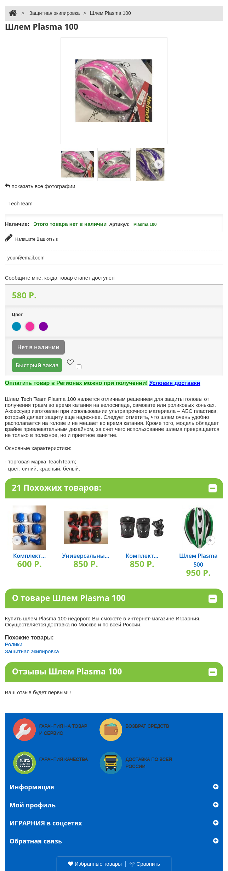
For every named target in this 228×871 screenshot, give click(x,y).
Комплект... (29, 556)
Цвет (18, 314)
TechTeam (20, 203)
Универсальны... (85, 556)
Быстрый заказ (37, 365)
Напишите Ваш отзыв (31, 237)
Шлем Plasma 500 (198, 560)
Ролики (13, 644)
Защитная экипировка (54, 13)
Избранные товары (95, 864)
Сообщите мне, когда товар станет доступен (60, 278)
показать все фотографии (43, 186)
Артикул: (119, 224)
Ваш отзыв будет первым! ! (38, 692)
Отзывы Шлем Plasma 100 (114, 672)
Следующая (158, 164)
